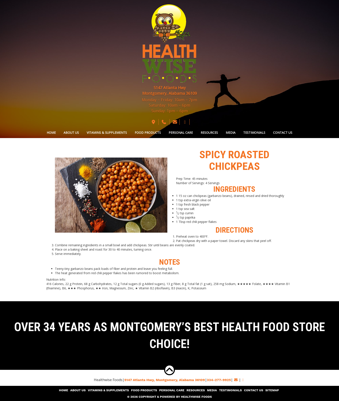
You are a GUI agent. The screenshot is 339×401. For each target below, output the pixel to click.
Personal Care (181, 132)
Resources (209, 132)
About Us (71, 132)
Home (51, 132)
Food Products (148, 132)
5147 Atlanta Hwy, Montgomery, (164, 380)
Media (230, 132)
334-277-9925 (219, 380)
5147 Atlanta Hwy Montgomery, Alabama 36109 (169, 90)
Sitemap (272, 390)
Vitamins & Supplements (107, 132)
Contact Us (282, 132)
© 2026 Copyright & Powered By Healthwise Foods (169, 396)
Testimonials (254, 132)
